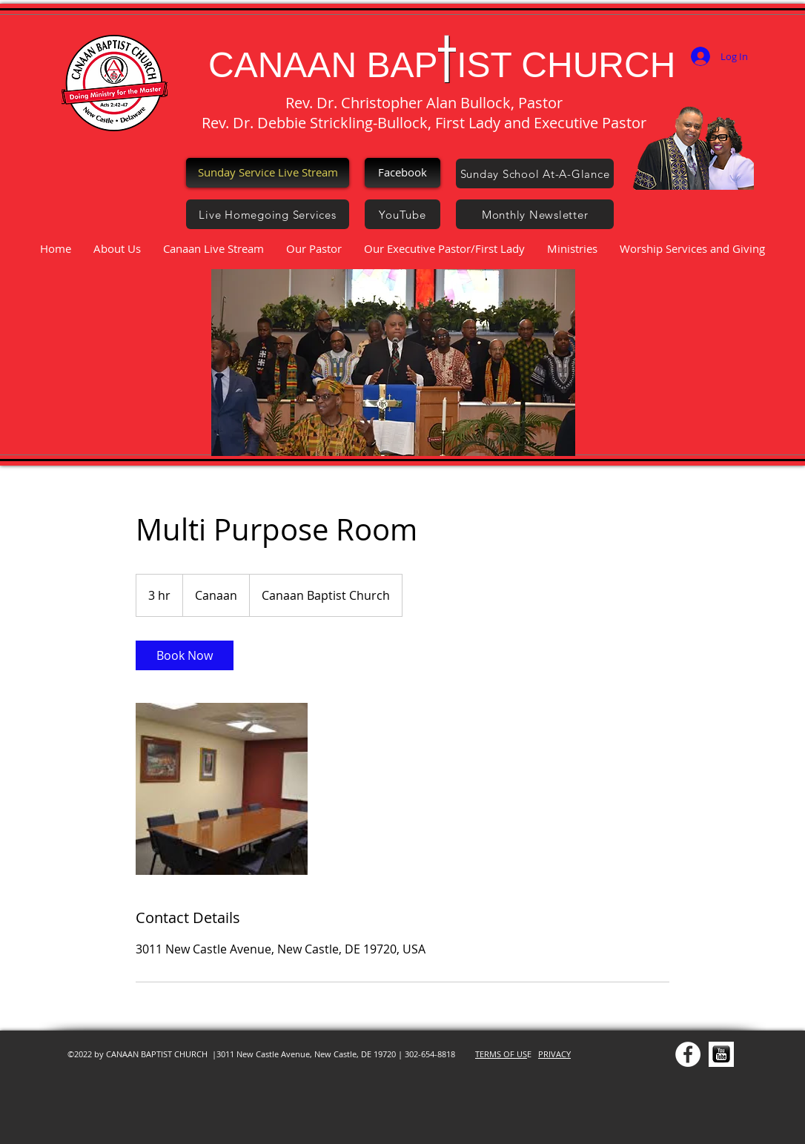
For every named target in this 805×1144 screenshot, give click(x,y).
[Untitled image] (222, 789)
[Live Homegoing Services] (267, 214)
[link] (184, 655)
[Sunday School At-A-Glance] (535, 173)
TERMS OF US (501, 1053)
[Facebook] (402, 173)
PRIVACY (554, 1053)
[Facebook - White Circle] (687, 1054)
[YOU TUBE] (721, 1054)
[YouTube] (402, 214)
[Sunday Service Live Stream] (267, 173)
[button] (393, 362)
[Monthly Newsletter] (535, 214)
